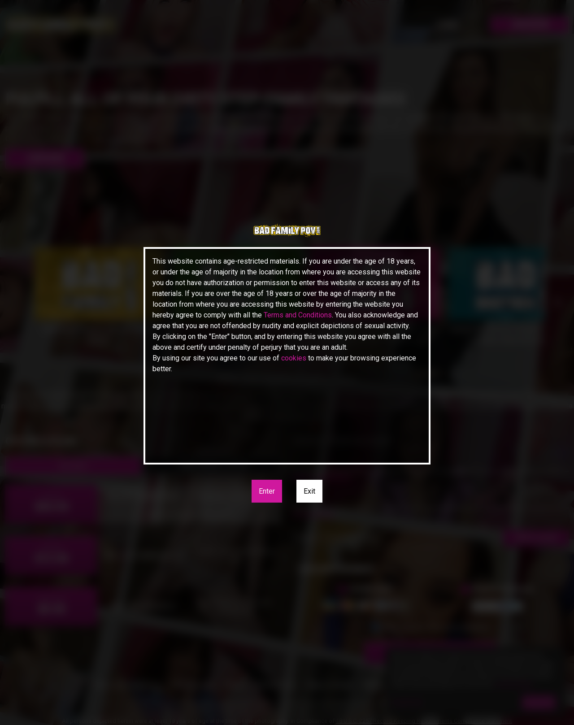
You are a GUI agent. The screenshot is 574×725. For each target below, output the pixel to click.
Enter (267, 491)
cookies (293, 358)
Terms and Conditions (298, 315)
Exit (309, 491)
